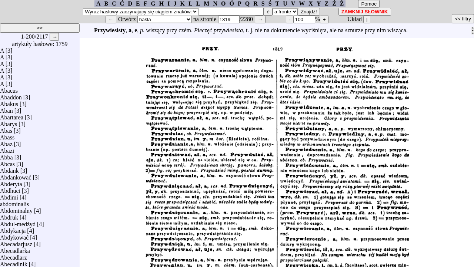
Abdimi (9, 195)
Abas (6, 129)
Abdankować (15, 175)
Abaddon (11, 95)
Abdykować (14, 236)
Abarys (8, 122)
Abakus (9, 102)
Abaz (6, 142)
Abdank (9, 169)
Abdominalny (16, 209)
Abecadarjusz (16, 242)
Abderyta (11, 182)
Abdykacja (13, 229)
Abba (6, 155)
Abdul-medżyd (18, 222)
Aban (6, 109)
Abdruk (9, 215)
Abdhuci (10, 189)
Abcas (7, 162)
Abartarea (11, 115)
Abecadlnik (13, 262)
